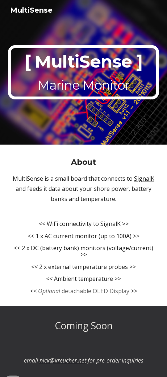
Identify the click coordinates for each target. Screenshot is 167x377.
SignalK (144, 179)
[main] (83, 72)
